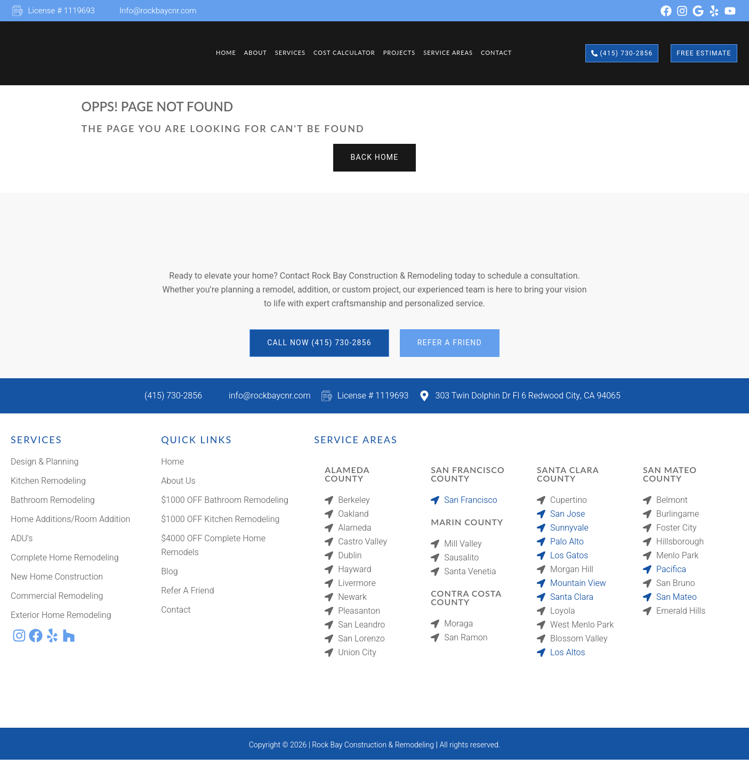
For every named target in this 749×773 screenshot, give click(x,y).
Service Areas (452, 53)
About (248, 53)
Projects (400, 53)
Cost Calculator (343, 53)
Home (217, 53)
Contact (502, 53)
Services (286, 53)
